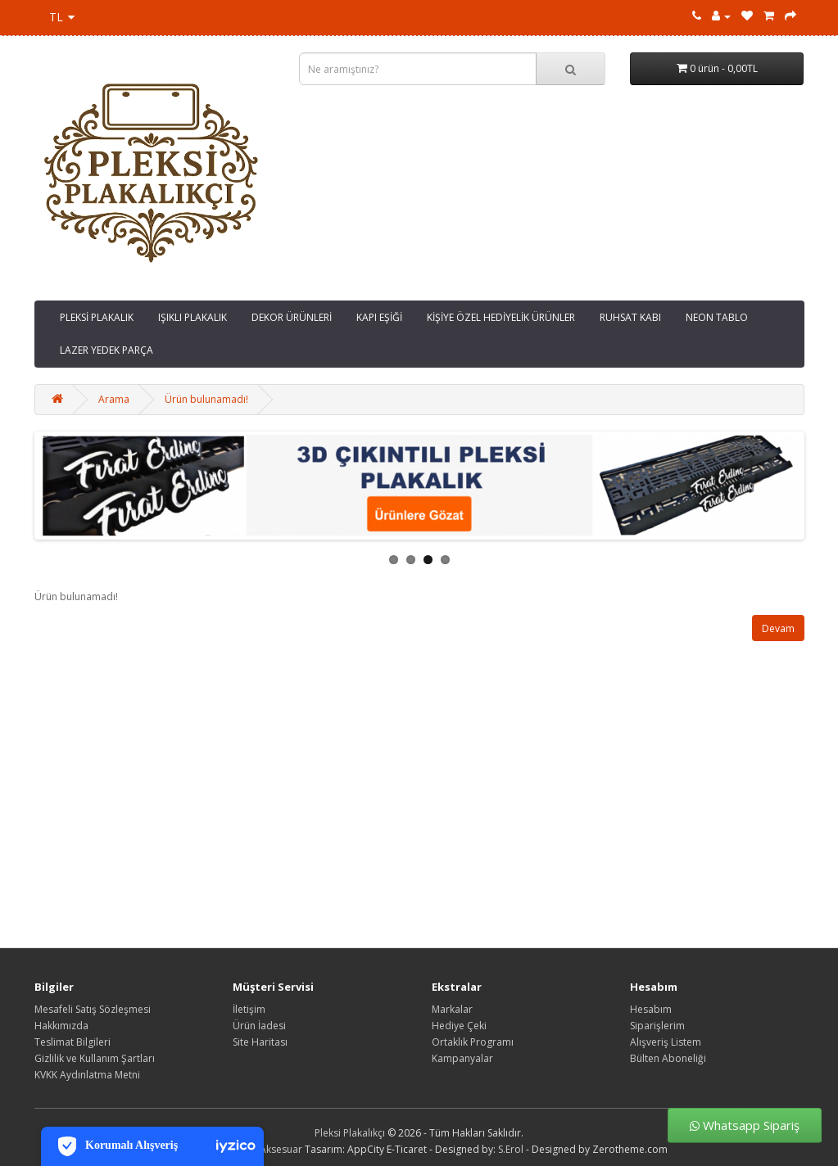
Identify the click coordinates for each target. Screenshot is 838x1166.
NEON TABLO (717, 317)
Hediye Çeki (459, 1026)
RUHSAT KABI (630, 317)
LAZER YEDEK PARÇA (106, 350)
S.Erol (510, 1149)
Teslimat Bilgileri (72, 1042)
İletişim (249, 1009)
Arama (113, 399)
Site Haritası (260, 1042)
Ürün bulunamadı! (206, 399)
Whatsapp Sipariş (744, 1125)
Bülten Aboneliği (668, 1058)
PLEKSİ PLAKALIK (97, 317)
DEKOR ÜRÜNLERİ (291, 317)
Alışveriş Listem (665, 1042)
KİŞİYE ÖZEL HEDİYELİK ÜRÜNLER (501, 317)
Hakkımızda (61, 1026)
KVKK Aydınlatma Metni (87, 1075)
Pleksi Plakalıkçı (350, 1133)
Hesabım (651, 1009)
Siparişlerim (657, 1026)
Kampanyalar (462, 1058)
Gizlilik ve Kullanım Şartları (94, 1058)
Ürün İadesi (259, 1026)
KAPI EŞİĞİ (379, 317)
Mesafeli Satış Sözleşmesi (92, 1009)
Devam (778, 628)
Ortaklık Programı (473, 1042)
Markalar (452, 1009)
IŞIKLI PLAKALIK (192, 317)
